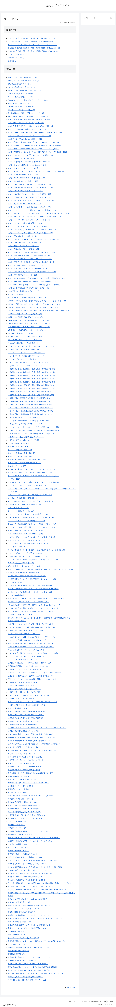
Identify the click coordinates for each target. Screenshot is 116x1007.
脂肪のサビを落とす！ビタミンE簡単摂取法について (27, 928)
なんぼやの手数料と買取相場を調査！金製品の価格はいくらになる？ (33, 51)
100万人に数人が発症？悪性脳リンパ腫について (25, 77)
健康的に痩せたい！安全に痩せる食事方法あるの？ (26, 711)
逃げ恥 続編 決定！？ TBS (17, 944)
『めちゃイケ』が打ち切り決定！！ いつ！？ (25, 424)
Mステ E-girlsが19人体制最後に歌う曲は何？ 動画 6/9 (29, 162)
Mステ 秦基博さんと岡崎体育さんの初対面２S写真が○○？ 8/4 (31, 262)
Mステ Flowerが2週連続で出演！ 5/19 (23, 175)
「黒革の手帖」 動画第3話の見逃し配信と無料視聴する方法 (30, 414)
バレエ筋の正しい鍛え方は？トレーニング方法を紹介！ (28, 602)
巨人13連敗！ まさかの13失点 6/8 (21, 763)
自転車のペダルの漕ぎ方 (17, 931)
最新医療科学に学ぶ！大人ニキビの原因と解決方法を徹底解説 (30, 796)
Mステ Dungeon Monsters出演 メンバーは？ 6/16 (27, 129)
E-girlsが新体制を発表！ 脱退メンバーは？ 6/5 (26, 113)
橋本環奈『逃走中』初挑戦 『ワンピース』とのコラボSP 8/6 (30, 831)
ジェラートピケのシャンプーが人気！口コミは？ (26, 553)
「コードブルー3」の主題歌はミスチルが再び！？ (26, 356)
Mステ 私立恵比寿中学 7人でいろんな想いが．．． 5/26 (30, 259)
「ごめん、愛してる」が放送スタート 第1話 (24, 349)
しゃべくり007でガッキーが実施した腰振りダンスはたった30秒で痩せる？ (35, 482)
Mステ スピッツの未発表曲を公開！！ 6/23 (25, 223)
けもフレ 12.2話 (14, 479)
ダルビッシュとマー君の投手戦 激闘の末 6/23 (24, 573)
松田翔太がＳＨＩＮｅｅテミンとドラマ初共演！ (26, 818)
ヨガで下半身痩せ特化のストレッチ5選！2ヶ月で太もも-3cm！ (31, 647)
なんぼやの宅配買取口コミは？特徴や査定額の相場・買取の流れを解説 (34, 48)
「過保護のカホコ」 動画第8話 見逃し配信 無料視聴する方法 (31, 379)
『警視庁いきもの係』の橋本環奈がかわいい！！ (26, 437)
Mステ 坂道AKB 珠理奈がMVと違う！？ (23, 246)
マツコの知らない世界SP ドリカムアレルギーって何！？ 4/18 (32, 637)
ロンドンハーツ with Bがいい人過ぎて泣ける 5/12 (27, 656)
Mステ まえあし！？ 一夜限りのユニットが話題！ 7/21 (29, 207)
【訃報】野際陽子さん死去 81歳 (19, 443)
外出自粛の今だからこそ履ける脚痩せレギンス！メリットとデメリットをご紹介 (37, 728)
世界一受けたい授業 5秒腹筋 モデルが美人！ (24, 689)
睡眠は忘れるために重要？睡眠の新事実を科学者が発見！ (29, 905)
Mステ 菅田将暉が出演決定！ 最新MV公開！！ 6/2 (28, 268)
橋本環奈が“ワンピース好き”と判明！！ (22, 834)
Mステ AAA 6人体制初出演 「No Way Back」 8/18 (26, 123)
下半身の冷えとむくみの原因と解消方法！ (23, 682)
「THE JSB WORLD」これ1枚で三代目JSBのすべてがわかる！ (31, 346)
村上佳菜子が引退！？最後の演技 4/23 (22, 802)
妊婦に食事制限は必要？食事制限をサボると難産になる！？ (30, 741)
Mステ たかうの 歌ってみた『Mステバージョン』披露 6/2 (31, 200)
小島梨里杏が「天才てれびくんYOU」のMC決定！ (26, 760)
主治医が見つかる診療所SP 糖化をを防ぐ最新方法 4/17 (29, 695)
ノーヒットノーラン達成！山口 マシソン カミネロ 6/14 (30, 592)
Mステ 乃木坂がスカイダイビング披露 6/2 (24, 243)
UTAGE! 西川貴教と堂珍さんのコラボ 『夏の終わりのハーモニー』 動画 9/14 (38, 311)
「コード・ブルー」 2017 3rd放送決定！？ (23, 359)
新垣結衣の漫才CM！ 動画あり (19, 789)
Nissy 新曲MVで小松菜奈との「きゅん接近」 (24, 291)
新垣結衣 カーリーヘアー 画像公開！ (21, 786)
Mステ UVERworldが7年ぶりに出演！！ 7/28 (25, 191)
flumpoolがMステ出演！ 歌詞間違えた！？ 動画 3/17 (28, 116)
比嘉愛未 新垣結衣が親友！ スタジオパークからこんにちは (30, 841)
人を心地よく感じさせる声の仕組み (21, 699)
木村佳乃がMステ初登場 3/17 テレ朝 (22, 799)
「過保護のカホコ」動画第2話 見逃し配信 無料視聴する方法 (31, 388)
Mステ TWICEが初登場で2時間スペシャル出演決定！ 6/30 (30, 188)
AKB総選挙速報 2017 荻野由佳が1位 (21, 107)
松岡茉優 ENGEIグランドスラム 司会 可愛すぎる (26, 815)
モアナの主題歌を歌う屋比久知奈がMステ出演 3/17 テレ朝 (30, 643)
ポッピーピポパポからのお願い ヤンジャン (24, 634)
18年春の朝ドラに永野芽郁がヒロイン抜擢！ (24, 81)
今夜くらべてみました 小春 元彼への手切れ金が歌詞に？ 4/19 (32, 702)
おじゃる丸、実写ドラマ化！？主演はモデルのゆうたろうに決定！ (32, 469)
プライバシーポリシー (16, 54)
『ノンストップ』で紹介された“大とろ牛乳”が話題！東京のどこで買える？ (35, 427)
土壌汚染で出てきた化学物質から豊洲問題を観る (26, 718)
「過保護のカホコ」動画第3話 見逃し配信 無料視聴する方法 (31, 392)
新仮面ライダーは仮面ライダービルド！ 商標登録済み (28, 783)
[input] (98, 18)
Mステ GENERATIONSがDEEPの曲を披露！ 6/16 (27, 178)
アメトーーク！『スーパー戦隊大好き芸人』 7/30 (26, 521)
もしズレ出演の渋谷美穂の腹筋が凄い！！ (24, 498)
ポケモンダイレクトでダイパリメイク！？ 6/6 (25, 630)
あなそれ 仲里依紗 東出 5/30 (20, 450)
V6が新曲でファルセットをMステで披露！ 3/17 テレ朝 (29, 324)
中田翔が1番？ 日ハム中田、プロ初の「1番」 (25, 692)
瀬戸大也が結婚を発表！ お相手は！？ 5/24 (25, 857)
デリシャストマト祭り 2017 (19, 582)
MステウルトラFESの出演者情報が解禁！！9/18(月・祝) (28, 288)
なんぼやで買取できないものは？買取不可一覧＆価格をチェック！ (32, 38)
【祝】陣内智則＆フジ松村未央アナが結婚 (23, 440)
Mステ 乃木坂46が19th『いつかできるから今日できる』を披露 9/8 (33, 239)
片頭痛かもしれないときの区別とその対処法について (27, 864)
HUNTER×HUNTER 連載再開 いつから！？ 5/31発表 (29, 119)
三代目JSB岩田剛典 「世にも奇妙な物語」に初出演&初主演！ (31, 666)
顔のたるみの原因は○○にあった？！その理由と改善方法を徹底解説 (32, 967)
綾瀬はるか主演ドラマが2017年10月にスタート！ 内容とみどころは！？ (35, 918)
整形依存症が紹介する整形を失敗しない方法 (24, 776)
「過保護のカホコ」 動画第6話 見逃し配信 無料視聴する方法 (31, 372)
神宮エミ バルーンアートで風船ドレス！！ (23, 909)
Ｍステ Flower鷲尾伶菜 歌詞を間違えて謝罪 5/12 (27, 980)
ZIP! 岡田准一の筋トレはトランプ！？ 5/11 (25, 340)
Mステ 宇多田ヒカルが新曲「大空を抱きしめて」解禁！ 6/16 (31, 252)
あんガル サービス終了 (17, 466)
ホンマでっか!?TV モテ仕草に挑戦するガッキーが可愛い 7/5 (31, 627)
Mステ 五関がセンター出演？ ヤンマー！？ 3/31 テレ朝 (29, 136)
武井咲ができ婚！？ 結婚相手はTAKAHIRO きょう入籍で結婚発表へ (34, 838)
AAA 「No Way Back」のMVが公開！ (21, 94)
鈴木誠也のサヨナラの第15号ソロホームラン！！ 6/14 (28, 948)
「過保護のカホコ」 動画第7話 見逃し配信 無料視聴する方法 (31, 375)
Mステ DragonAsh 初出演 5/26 (21, 158)
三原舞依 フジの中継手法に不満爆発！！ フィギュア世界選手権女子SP (35, 673)
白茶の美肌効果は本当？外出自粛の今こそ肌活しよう (27, 880)
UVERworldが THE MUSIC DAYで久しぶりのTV (25, 317)
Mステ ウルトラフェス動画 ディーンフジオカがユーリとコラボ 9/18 (34, 217)
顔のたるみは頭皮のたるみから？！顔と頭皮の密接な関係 (29, 970)
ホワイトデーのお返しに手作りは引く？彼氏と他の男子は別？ (30, 624)
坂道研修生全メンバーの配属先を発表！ (22, 724)
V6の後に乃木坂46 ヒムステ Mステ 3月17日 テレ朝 (29, 327)
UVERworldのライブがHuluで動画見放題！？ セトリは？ (29, 320)
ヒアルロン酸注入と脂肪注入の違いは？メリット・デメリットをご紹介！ (35, 608)
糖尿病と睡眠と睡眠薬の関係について (22, 912)
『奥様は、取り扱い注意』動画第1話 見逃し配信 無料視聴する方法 (33, 430)
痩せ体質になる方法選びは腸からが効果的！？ (25, 877)
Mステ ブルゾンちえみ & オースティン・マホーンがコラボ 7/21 (32, 230)
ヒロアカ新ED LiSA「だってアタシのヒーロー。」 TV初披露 (31, 611)
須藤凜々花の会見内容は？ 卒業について (23, 960)
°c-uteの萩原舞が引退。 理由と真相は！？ (24, 343)
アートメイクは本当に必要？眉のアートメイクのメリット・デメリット (34, 527)
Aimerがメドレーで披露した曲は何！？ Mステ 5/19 (28, 100)
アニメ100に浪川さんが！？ (18, 508)
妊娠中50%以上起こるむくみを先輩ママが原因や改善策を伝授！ (31, 734)
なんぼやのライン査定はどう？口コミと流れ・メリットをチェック (32, 45)
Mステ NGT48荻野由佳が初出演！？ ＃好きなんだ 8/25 (30, 184)
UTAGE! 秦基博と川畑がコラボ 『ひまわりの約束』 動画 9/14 (33, 307)
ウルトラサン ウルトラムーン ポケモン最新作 (26, 534)
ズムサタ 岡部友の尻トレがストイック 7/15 (24, 566)
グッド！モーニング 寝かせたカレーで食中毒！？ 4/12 (29, 543)
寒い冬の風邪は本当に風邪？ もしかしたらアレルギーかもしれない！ (34, 750)
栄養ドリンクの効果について (18, 822)
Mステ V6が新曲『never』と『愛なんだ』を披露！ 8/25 (29, 194)
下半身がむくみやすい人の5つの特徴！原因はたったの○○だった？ (32, 679)
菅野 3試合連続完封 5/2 (17, 935)
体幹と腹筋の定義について (17, 708)
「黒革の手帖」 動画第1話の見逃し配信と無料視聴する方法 (30, 408)
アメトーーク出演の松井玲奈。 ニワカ (22, 511)
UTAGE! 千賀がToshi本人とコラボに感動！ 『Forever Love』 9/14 (34, 304)
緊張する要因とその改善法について (21, 922)
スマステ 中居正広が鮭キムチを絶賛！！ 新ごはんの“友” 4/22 (33, 560)
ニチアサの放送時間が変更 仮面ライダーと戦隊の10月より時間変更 (33, 589)
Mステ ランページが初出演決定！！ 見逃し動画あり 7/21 (30, 233)
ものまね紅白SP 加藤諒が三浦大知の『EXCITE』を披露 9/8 (31, 501)
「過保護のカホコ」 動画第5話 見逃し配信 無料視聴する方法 (31, 369)
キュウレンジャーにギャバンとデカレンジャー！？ (26, 540)
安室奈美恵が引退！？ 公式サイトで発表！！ (25, 747)
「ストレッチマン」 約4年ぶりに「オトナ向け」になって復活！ (31, 362)
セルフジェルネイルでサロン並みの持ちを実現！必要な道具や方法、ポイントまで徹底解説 (41, 569)
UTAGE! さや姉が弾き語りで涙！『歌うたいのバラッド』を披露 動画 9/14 (37, 301)
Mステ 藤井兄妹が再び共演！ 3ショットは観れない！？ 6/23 (32, 272)
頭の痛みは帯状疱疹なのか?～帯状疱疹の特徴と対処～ (28, 964)
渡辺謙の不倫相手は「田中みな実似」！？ (23, 854)
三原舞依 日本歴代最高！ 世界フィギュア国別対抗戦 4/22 (30, 676)
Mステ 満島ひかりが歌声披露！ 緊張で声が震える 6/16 (29, 255)
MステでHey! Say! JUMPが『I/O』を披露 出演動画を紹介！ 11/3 (32, 281)
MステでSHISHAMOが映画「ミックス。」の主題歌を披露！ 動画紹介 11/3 (36, 285)
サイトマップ (69, 1001)
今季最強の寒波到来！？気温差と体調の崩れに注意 (26, 705)
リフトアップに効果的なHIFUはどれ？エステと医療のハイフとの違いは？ (35, 653)
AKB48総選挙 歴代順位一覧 (18, 103)
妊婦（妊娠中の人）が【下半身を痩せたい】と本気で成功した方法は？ (34, 744)
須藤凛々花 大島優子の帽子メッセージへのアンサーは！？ (30, 957)
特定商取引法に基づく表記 (17, 58)
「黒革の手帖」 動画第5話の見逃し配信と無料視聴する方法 (30, 401)
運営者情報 (12, 61)
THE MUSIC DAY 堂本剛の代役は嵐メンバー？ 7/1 (27, 298)
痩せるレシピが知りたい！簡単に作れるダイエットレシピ (29, 870)
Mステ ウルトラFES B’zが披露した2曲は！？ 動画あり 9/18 (32, 210)
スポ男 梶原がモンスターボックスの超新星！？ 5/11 (28, 556)
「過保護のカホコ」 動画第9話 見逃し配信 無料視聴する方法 (31, 382)
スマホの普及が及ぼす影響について (21, 563)
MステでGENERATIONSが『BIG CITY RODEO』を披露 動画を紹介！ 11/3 (36, 278)
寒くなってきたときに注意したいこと (22, 754)
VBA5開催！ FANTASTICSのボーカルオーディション (28, 330)
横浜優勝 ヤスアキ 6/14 (17, 828)
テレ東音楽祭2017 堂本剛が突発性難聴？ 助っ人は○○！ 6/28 (32, 579)
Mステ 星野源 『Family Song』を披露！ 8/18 (25, 139)
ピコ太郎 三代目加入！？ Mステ (21, 615)
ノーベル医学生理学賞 (16, 595)
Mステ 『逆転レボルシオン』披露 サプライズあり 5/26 (29, 197)
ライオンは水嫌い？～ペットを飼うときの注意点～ (26, 650)
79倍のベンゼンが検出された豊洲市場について (25, 90)
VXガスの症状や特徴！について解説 (21, 333)
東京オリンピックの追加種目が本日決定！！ (24, 805)
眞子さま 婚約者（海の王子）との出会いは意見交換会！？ (29, 899)
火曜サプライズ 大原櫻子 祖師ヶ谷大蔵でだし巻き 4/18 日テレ (33, 860)
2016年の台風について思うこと (19, 84)
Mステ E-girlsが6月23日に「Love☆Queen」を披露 (27, 165)
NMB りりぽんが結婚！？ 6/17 (19, 294)
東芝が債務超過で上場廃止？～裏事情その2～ (24, 812)
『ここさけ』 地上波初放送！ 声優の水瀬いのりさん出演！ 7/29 (32, 421)
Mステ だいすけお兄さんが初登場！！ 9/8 (24, 204)
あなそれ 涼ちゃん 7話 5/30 (20, 456)
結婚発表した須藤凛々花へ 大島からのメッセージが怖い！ (30, 915)
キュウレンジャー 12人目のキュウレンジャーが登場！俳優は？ (31, 537)
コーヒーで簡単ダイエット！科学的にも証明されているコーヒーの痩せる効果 (36, 550)
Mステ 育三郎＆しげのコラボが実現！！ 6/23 (26, 265)
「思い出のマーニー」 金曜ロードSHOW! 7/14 (26, 366)
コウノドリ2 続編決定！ (17, 547)
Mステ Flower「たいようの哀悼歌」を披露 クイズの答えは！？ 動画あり (36, 171)
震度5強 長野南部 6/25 (16, 954)
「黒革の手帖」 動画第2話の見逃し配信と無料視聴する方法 (30, 411)
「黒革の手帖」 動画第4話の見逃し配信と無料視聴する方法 (30, 398)
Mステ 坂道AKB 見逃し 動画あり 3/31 (23, 249)
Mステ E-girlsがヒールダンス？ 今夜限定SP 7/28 (27, 168)
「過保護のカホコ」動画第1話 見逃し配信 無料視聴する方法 (31, 385)
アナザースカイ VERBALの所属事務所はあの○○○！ (27, 504)
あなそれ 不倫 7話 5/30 (18, 447)
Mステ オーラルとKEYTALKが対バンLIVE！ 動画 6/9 (29, 220)
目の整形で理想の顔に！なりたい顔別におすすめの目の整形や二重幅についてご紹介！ (39, 883)
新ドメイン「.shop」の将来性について (22, 779)
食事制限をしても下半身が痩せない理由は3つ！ (25, 977)
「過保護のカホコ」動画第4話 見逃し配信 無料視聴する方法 (31, 395)
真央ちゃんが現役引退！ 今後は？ (21, 902)
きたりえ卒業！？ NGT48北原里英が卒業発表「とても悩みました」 (33, 476)
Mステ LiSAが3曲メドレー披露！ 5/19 (23, 181)
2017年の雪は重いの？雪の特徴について (23, 87)
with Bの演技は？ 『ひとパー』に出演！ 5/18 (25, 336)
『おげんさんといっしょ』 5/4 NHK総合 (24, 417)
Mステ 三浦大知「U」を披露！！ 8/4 (22, 236)
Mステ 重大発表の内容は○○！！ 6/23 (22, 275)
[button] (111, 18)
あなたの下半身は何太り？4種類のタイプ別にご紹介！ (28, 459)
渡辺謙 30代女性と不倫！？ (18, 851)
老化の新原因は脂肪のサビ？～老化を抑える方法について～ (30, 925)
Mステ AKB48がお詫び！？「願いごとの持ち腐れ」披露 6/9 (30, 126)
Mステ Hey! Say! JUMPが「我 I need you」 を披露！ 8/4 (30, 155)
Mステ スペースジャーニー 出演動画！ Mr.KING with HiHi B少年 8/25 (35, 132)
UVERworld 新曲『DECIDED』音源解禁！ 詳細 (25, 314)
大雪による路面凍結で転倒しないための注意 (24, 731)
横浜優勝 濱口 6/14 (16, 825)
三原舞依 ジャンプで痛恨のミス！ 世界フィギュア (27, 669)
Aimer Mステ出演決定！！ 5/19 (20, 97)
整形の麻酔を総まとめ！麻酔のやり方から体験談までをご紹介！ (31, 773)
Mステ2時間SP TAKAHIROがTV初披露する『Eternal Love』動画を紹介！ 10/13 (38, 145)
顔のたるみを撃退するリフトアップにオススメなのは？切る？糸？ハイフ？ (35, 973)
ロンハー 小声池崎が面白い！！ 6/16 (22, 660)
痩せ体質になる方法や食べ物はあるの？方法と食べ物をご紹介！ (31, 873)
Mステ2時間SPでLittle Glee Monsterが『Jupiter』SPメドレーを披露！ (33, 149)
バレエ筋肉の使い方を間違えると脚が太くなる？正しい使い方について (34, 605)
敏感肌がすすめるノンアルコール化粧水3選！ (24, 767)
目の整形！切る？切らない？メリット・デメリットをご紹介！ (30, 886)
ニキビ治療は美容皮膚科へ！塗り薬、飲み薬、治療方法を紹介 (30, 585)
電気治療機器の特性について (18, 951)
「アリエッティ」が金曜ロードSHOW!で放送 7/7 (26, 353)
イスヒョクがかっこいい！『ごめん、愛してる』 (26, 530)
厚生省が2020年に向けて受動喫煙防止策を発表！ (26, 715)
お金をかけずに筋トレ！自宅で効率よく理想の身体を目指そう (30, 472)
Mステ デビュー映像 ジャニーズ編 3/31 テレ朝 (27, 226)
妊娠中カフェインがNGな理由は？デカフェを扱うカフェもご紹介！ (33, 737)
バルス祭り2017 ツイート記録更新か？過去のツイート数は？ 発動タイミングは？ (38, 598)
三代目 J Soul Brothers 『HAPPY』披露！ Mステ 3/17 (29, 663)
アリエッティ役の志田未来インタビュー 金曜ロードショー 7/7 (32, 524)
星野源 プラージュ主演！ (17, 792)
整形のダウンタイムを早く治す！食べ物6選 (24, 770)
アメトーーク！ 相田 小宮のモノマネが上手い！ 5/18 (28, 514)
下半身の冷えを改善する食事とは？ (21, 686)
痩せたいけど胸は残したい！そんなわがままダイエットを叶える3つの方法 (35, 867)
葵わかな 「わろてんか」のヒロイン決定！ (23, 938)
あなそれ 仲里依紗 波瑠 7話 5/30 (22, 453)
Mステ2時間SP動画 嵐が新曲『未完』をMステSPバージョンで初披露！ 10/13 (37, 152)
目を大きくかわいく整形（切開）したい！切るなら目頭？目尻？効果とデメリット (38, 890)
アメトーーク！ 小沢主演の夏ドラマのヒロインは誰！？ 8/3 (31, 517)
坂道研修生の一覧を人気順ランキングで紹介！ (25, 721)
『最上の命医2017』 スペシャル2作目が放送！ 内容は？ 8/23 (32, 434)
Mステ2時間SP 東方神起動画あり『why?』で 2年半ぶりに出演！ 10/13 (34, 142)
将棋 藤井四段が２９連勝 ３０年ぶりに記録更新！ (26, 757)
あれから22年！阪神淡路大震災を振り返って (24, 463)
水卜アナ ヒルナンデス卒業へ (19, 847)
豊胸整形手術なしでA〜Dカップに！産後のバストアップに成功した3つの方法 (36, 941)
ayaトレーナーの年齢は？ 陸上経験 (21, 110)
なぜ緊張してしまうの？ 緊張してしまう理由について (28, 485)
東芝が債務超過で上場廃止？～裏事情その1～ (24, 809)
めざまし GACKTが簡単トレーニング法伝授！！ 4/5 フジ (30, 495)
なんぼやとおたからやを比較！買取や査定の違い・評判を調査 (30, 41)
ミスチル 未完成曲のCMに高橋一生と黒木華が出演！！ (28, 640)
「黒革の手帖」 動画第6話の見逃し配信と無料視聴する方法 (30, 404)
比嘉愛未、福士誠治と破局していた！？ (22, 844)
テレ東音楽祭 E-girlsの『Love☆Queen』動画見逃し (27, 576)
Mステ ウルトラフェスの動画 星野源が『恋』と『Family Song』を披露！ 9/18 (38, 213)
